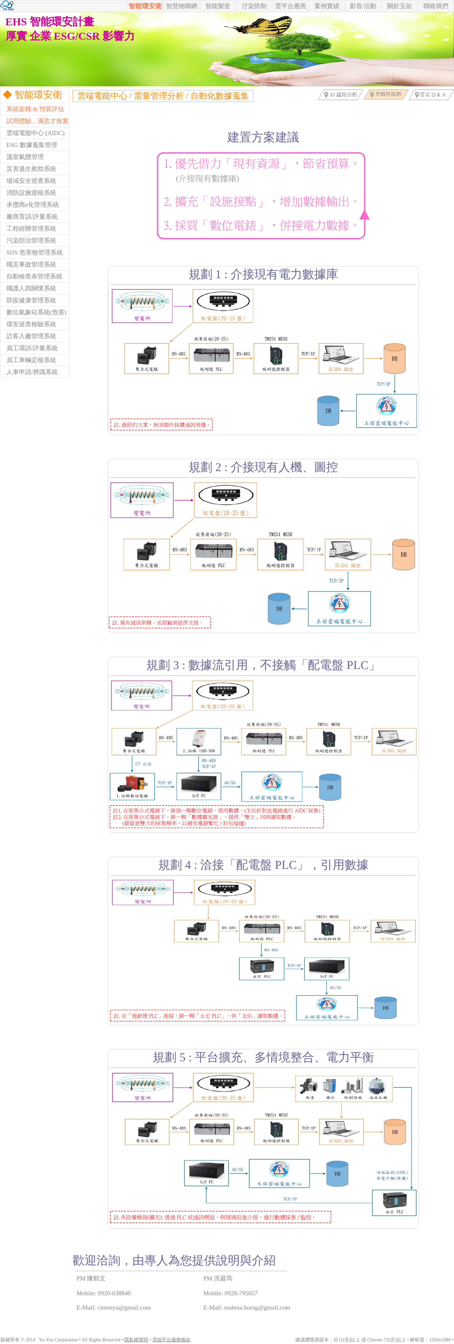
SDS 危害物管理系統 (31, 252)
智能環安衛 (145, 6)
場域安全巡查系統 (28, 180)
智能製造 (217, 6)
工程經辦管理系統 (28, 228)
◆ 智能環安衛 (31, 94)
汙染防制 (254, 6)
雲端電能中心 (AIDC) (32, 133)
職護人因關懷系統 (28, 288)
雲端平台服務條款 (171, 1339)
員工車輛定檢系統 (28, 360)
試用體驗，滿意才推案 (34, 121)
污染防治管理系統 (28, 240)
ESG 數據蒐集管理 (28, 144)
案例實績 (326, 6)
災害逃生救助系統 (28, 168)
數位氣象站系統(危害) (33, 312)
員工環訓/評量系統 (29, 348)
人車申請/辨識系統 (29, 372)
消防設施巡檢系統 (28, 192)
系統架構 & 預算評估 (32, 109)
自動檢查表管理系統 (31, 276)
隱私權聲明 (136, 1339)
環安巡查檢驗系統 (28, 324)
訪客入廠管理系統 (28, 336)
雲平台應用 (290, 6)
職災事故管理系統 (28, 264)
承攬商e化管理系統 (29, 204)
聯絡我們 (435, 6)
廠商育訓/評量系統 (29, 216)
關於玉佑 (399, 6)
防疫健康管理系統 (28, 300)
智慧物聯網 (181, 6)
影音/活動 (363, 6)
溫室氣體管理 (22, 156)
